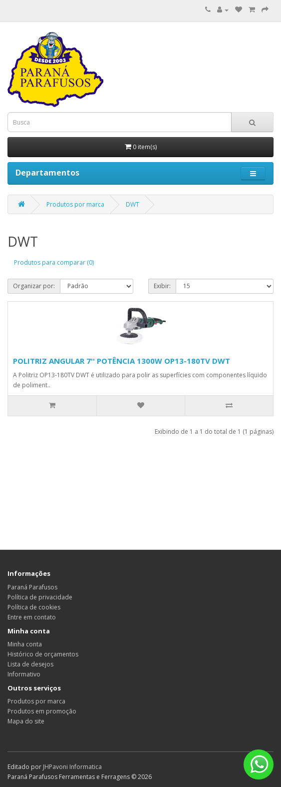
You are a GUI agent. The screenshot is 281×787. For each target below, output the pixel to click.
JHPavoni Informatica (72, 766)
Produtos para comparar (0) (54, 262)
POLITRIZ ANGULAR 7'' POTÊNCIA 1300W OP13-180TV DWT (121, 361)
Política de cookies (33, 607)
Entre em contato (31, 617)
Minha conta (24, 644)
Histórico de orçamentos (42, 654)
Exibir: (162, 286)
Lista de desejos (30, 664)
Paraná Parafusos (32, 587)
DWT (132, 204)
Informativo (23, 674)
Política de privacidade (39, 597)
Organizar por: (34, 286)
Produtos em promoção (41, 711)
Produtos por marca (75, 204)
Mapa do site (25, 721)
